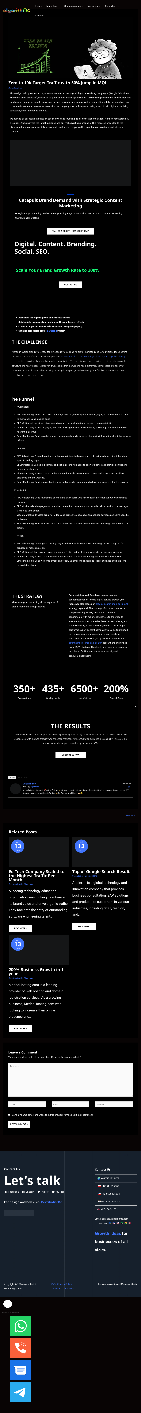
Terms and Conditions (62, 1288)
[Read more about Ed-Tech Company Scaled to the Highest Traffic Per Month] (39, 852)
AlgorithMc (29, 783)
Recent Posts (23, 777)
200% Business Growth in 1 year (36, 971)
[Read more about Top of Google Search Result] (102, 852)
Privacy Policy (64, 1284)
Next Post (132, 815)
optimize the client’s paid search (85, 643)
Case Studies (15, 88)
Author (12, 777)
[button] (135, 706)
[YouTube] (58, 1192)
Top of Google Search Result (101, 871)
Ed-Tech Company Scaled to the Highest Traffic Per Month (37, 875)
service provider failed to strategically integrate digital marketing (92, 356)
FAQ (53, 1284)
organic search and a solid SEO (112, 604)
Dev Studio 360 (51, 1202)
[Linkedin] (28, 1192)
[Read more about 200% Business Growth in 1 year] (39, 950)
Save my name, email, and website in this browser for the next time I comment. (52, 1114)
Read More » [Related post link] (20, 928)
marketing (52, 331)
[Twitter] (43, 1192)
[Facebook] (12, 1192)
